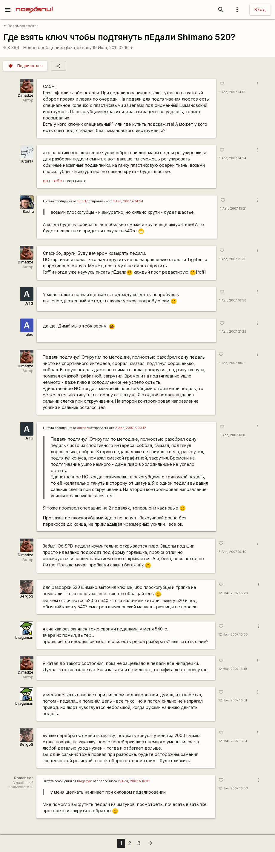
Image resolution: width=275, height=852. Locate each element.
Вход (260, 9)
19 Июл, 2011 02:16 (113, 47)
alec (29, 334)
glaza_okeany (78, 47)
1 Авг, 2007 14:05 (232, 92)
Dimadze (25, 95)
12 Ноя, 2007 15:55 (233, 634)
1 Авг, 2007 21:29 (232, 331)
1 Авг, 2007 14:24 (232, 158)
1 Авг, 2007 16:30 (232, 300)
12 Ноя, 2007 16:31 (233, 700)
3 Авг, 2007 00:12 (232, 363)
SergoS (26, 596)
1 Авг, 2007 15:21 (233, 208)
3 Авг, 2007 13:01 (232, 435)
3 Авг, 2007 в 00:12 (130, 428)
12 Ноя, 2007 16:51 (233, 741)
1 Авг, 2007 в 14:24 (128, 201)
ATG (29, 303)
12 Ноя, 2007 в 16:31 (133, 781)
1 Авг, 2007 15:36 (232, 259)
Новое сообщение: (43, 47)
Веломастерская (21, 26)
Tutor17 (26, 161)
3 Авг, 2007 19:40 (232, 552)
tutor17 (82, 201)
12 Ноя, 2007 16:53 (233, 788)
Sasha (28, 211)
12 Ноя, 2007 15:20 (233, 593)
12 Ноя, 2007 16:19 (233, 669)
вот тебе (52, 180)
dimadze (83, 428)
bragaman (24, 637)
